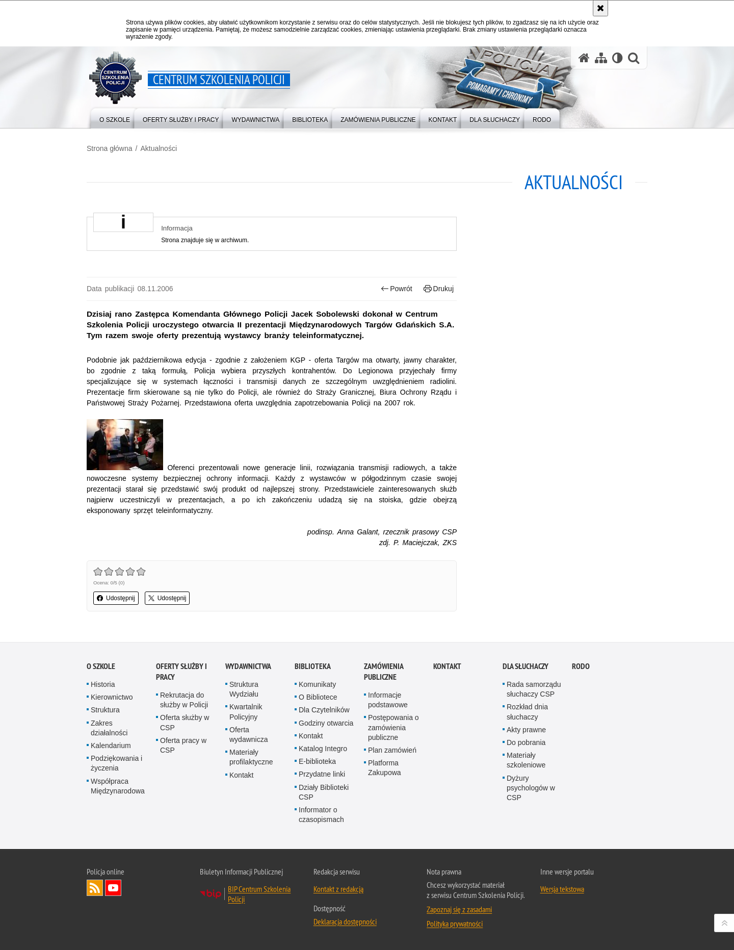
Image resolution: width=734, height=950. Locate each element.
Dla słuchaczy (525, 666)
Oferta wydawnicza (248, 734)
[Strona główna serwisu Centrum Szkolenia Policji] (584, 58)
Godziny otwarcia (326, 723)
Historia (103, 684)
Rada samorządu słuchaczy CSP (534, 689)
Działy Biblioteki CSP (324, 792)
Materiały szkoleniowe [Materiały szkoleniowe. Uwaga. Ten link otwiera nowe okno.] (526, 760)
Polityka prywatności (455, 923)
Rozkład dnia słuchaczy (527, 712)
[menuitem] (115, 118)
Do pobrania (526, 742)
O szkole (101, 666)
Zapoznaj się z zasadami (459, 909)
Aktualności (158, 148)
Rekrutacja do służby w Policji (184, 700)
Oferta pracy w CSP (183, 745)
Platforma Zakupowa (384, 768)
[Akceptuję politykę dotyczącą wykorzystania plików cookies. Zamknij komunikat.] (600, 8)
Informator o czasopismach (321, 815)
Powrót (396, 289)
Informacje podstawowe (388, 700)
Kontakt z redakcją (338, 889)
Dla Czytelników (324, 710)
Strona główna (110, 148)
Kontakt (241, 775)
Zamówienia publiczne (383, 671)
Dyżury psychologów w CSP (531, 788)
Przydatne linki (322, 774)
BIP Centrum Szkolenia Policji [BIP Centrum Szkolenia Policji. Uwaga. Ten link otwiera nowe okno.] (259, 894)
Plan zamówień (392, 750)
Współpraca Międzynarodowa (118, 786)
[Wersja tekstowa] (617, 58)
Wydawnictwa (248, 666)
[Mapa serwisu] (601, 58)
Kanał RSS (95, 888)
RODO (581, 666)
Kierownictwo (112, 697)
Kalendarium (111, 745)
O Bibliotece (318, 697)
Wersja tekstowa (562, 889)
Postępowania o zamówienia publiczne (393, 727)
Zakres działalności (109, 728)
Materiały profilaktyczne (251, 757)
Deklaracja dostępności (345, 921)
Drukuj (439, 289)
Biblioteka (313, 666)
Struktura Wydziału (243, 689)
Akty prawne (526, 730)
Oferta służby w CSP (184, 722)
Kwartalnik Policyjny (246, 712)
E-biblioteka (317, 761)
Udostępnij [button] (116, 598)
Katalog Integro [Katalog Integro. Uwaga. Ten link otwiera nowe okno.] (323, 748)
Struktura (105, 710)
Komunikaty (317, 684)
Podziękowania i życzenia (116, 763)
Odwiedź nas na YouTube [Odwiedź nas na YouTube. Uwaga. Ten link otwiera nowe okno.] (113, 888)
